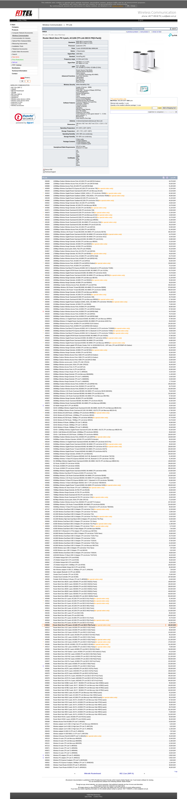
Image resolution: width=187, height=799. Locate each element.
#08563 (47, 405)
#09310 (47, 268)
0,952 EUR (172, 755)
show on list (157, 32)
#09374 (47, 584)
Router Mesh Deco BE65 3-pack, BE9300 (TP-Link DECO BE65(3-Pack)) (75, 593)
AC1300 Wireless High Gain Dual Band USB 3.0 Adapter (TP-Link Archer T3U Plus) (78, 519)
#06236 (47, 613)
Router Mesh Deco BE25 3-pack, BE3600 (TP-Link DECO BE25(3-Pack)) (75, 586)
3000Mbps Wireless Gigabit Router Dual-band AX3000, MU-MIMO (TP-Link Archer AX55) (79, 338)
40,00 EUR (172, 408)
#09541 (47, 451)
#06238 (47, 198)
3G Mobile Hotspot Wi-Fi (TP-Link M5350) (65, 405)
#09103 (47, 217)
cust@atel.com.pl (169, 16)
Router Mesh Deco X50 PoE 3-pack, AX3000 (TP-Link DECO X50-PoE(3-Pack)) (77, 659)
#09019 (47, 625)
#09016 (47, 610)
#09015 (47, 608)
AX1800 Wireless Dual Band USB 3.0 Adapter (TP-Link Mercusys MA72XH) (75, 545)
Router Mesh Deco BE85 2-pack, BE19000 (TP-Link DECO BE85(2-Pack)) (75, 596)
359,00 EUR (171, 673)
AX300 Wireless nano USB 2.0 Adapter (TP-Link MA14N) (70, 550)
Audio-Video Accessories (20, 51)
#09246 (47, 511)
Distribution (16, 68)
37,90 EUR (172, 318)
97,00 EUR (172, 309)
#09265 (47, 277)
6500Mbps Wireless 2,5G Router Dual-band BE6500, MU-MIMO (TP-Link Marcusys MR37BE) (81, 478)
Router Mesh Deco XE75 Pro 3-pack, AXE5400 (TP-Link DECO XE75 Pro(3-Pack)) (78, 680)
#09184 (47, 444)
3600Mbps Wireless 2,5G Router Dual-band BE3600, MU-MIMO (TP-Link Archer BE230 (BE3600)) (82, 391)
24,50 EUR (172, 210)
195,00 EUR (171, 584)
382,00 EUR (171, 232)
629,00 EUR (171, 593)
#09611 (47, 461)
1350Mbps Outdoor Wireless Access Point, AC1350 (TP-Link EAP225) (74, 229)
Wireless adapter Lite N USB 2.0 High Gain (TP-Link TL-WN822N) (73, 729)
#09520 (47, 396)
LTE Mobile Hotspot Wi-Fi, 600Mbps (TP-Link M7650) (69, 565)
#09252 (47, 265)
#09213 (47, 333)
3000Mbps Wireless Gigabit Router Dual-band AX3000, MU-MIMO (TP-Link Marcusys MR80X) (81, 343)
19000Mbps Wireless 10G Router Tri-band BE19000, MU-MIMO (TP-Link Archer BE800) (79, 287)
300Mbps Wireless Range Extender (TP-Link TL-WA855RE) (71, 379)
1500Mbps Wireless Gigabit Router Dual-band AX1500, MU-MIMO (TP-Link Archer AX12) (79, 236)
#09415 (47, 456)
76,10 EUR (172, 483)
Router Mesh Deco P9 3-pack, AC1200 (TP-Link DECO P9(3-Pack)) (74, 625)
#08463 (47, 733)
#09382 (47, 654)
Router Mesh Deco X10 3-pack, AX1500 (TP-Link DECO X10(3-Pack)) (74, 632)
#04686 (47, 413)
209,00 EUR (171, 485)
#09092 (47, 384)
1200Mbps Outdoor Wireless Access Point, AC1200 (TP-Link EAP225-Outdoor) (76, 181)
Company (15, 27)
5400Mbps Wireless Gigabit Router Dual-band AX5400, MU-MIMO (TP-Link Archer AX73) (79, 446)
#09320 (47, 239)
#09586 (47, 483)
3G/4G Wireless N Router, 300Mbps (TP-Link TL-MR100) (70, 422)
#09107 (47, 205)
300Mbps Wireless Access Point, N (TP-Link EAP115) (69, 369)
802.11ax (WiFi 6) (127, 773)
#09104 (47, 191)
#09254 (47, 224)
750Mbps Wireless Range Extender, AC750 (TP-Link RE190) (71, 490)
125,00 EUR (171, 388)
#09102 (47, 215)
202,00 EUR (171, 625)
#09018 (47, 620)
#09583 (47, 635)
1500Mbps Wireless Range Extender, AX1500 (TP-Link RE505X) (72, 246)
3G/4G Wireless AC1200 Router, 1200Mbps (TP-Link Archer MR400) (73, 413)
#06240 (47, 487)
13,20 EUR (172, 750)
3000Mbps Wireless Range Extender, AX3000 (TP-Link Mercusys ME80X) (75, 347)
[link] (25, 118)
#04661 (47, 367)
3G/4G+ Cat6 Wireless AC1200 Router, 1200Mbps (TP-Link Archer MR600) (75, 434)
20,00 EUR (172, 405)
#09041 (47, 234)
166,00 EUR (171, 451)
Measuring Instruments (19, 43)
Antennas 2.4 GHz (16, 102)
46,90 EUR (172, 195)
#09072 (47, 750)
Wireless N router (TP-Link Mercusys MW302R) (67, 738)
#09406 (47, 454)
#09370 (47, 593)
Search (14, 54)
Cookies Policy (98, 796)
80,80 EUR (172, 306)
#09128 (47, 282)
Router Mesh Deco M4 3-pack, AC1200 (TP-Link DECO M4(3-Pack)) (73, 610)
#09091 (47, 258)
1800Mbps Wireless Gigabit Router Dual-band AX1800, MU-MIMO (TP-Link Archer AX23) (79, 273)
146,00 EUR (171, 685)
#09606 (47, 688)
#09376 (47, 680)
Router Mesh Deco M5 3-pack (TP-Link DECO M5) (68, 615)
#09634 (47, 323)
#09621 (47, 270)
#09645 (47, 714)
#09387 (47, 618)
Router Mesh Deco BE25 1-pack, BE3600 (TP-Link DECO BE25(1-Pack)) (75, 581)
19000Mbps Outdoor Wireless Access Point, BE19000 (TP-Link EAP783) (75, 285)
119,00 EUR (171, 632)
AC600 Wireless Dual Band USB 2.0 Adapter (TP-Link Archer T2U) (73, 526)
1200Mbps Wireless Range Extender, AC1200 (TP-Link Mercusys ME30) (75, 205)
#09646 (47, 704)
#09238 (47, 311)
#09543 (47, 415)
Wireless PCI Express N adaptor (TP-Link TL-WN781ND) (70, 760)
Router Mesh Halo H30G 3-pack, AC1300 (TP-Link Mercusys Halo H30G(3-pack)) (77, 695)
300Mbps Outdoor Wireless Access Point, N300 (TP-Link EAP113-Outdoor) (75, 357)
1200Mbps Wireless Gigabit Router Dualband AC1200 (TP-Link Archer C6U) (76, 200)
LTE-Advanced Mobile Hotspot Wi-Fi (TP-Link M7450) (69, 567)
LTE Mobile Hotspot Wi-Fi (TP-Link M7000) (66, 557)
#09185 (47, 222)
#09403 (47, 420)
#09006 (47, 521)
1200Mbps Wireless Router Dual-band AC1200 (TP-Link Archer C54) (73, 212)
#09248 (47, 637)
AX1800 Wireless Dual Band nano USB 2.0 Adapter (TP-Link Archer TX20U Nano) (77, 533)
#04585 (47, 208)
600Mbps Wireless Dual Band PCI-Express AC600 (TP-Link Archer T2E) (74, 473)
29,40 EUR (172, 343)
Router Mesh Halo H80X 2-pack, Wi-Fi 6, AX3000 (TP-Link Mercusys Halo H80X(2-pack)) (79, 707)
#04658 (47, 229)
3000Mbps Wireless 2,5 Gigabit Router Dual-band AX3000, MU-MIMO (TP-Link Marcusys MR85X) (82, 318)
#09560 (47, 439)
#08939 (47, 526)
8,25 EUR (173, 724)
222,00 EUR (171, 661)
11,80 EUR (172, 741)
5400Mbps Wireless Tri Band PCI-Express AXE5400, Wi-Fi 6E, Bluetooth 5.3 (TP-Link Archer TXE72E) (83, 456)
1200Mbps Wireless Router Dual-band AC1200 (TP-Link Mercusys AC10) (75, 215)
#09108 (47, 299)
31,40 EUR (172, 456)
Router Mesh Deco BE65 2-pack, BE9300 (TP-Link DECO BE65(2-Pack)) (75, 591)
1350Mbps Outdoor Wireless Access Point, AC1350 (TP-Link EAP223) (74, 227)
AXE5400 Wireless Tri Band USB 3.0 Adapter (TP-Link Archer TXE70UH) (75, 555)
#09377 (47, 676)
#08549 (47, 569)
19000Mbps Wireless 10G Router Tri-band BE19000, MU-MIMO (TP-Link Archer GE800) (79, 290)
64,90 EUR (172, 637)
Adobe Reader (126, 781)
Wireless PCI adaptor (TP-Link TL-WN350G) (66, 755)
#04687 (47, 565)
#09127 (47, 294)
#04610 (47, 193)
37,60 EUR (172, 540)
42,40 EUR (172, 627)
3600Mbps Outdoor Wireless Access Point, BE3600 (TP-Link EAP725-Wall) (75, 388)
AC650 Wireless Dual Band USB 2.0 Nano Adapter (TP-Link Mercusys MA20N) (76, 528)
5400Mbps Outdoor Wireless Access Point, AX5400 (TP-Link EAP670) (74, 437)
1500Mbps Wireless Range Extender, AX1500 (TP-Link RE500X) (72, 244)
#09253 (47, 316)
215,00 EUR (171, 663)
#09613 (47, 531)
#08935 (47, 492)
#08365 (47, 579)
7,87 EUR (173, 548)
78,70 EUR (172, 314)
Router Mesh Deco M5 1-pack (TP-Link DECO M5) (68, 613)
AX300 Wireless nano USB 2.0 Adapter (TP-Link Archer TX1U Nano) (73, 548)
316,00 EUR (171, 649)
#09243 (47, 321)
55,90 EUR (172, 280)
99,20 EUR (172, 439)
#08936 (47, 381)
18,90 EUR (172, 531)
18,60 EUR (172, 753)
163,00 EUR (171, 690)
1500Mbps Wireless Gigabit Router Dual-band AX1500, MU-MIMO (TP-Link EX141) (78, 239)
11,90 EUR (172, 524)
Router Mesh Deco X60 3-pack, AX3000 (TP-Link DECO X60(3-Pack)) (74, 666)
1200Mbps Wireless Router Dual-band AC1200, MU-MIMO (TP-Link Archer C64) (77, 222)
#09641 (47, 717)
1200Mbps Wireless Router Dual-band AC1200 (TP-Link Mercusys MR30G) (75, 220)
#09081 (47, 485)
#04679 (47, 360)
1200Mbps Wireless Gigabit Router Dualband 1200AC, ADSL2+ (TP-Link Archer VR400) (79, 193)
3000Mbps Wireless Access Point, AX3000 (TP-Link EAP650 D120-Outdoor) (76, 323)
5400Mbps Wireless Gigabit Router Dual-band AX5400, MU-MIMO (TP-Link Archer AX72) (79, 444)
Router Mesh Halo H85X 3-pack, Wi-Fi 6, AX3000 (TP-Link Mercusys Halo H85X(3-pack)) (79, 714)
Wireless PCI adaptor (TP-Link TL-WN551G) (66, 758)
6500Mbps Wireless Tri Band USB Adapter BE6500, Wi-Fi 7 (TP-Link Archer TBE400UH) (79, 483)
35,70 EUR (172, 297)
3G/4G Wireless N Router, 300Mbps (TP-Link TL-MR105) (70, 425)
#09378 (47, 678)
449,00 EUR (171, 591)
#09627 (47, 398)
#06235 (47, 615)
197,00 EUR (171, 577)
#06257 (47, 574)
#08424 (47, 729)
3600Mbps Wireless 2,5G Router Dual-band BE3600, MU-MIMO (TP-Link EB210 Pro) (78, 393)
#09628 (47, 548)
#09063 (47, 246)
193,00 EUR (171, 615)
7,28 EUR (173, 569)
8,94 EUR (173, 760)
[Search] (157, 29)
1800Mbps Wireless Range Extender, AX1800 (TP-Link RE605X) (72, 282)
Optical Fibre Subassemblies (21, 41)
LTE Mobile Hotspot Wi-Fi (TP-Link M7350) (66, 562)
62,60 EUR (172, 193)
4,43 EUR (173, 572)
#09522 (47, 410)
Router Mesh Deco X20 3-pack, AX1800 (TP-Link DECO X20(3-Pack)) (74, 642)
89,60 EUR (172, 432)
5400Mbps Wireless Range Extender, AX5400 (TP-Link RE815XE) (73, 454)
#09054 (47, 666)
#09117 (47, 724)
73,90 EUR (172, 304)
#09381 (47, 668)
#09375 (47, 581)
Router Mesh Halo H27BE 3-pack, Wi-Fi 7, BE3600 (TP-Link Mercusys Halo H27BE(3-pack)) (80, 690)
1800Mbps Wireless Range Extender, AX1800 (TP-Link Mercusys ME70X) (75, 277)
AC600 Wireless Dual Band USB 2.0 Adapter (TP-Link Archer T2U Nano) (75, 521)
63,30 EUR (172, 429)
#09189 (47, 261)
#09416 (47, 473)
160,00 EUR (171, 565)
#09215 (47, 263)
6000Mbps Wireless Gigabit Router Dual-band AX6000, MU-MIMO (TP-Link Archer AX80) (79, 470)
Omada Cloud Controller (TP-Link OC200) (65, 574)
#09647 (47, 478)
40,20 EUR (172, 200)
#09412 (47, 507)
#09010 (47, 328)
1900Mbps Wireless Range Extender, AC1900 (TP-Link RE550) (72, 294)
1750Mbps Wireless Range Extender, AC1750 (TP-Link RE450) (72, 253)
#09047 (47, 499)
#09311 (47, 540)
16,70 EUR (172, 205)
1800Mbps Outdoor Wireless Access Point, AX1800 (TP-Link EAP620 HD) (75, 258)
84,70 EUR (172, 386)
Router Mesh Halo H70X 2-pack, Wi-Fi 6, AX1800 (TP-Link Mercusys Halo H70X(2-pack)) (79, 700)
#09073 (47, 753)
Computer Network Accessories (22, 33)
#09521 (47, 429)
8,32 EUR (173, 726)
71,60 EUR (172, 413)
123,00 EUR (171, 470)
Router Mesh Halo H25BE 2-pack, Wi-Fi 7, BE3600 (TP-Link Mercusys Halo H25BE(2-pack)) (80, 683)
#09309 (47, 236)
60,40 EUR (172, 350)
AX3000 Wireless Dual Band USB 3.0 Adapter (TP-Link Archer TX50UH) (74, 552)
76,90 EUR (172, 251)
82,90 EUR (172, 622)
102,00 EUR (171, 393)
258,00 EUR (171, 671)
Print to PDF (48, 169)
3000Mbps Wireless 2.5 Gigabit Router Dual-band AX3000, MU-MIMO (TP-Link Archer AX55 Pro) (82, 321)
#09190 (47, 256)
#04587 (47, 379)
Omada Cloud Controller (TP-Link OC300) (65, 577)
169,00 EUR (171, 461)
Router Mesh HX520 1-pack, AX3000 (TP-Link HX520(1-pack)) (72, 719)
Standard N (14, 97)
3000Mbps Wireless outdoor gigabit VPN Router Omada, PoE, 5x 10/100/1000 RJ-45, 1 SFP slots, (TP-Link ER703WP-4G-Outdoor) (92, 345)
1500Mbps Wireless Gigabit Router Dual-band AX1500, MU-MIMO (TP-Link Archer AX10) (79, 234)
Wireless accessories (17, 105)
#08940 (47, 364)
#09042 (47, 297)
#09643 (47, 335)
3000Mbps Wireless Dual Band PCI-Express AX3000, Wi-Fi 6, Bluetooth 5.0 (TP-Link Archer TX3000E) (84, 328)
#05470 (47, 758)
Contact (14, 73)
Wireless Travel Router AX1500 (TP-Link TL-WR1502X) (69, 765)
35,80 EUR (172, 704)
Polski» (27, 77)
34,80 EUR (172, 362)
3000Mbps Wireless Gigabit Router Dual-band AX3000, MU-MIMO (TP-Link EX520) (78, 340)
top (176, 771)
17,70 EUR (172, 381)
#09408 (47, 555)
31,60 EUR (172, 275)
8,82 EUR (173, 521)
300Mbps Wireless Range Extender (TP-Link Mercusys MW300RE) (73, 374)
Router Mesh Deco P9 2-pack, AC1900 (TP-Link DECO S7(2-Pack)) (73, 622)
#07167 (47, 509)
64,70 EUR (172, 181)
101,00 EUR (171, 709)
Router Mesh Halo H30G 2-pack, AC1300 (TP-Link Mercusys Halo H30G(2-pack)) (77, 692)
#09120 (47, 741)
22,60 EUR (172, 360)
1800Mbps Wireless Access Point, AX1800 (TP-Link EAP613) (71, 265)
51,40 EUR (172, 458)
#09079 (47, 212)
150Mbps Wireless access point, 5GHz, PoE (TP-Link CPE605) (72, 249)
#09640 (47, 719)
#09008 (47, 514)
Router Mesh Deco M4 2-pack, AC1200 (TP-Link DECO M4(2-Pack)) (73, 608)
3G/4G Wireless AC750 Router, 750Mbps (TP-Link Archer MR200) (73, 417)
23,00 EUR (172, 745)
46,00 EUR (172, 767)
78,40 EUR (172, 391)
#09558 (47, 386)
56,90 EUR (172, 480)
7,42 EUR (173, 528)
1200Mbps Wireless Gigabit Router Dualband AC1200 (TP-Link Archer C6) (75, 198)
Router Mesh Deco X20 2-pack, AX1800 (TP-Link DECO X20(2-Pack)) (74, 639)
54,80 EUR (172, 338)
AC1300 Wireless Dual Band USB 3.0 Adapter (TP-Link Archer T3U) (73, 514)
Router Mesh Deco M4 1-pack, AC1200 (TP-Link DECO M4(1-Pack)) (73, 606)
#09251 (47, 227)
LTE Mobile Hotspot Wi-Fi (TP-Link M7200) (66, 560)
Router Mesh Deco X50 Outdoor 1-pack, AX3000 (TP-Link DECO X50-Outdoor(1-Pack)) (79, 651)
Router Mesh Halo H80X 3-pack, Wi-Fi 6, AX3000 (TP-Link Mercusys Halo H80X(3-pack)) (79, 709)
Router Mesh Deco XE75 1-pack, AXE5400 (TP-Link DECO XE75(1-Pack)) (75, 668)
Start (13, 24)
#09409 (47, 552)
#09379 (47, 673)
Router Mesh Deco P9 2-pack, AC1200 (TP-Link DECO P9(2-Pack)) (73, 620)
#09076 (47, 446)
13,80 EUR (172, 511)
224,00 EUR (171, 504)
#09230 (47, 314)
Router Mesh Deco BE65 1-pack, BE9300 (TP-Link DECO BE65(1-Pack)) (75, 589)
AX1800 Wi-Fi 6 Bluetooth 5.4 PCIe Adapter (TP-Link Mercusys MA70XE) (75, 531)
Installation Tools (17, 46)
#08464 (47, 760)
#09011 (47, 249)
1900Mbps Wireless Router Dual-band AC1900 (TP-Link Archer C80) (73, 297)
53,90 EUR (172, 227)
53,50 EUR (172, 721)
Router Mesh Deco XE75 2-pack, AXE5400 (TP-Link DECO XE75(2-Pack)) (75, 671)
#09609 (47, 712)
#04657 (47, 251)
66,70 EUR (172, 270)
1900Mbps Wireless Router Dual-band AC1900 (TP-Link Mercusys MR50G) (75, 299)
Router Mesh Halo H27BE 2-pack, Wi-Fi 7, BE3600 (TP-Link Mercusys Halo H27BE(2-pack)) (80, 688)
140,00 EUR (171, 620)
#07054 (47, 726)
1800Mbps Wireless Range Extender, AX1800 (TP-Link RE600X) (72, 280)
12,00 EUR (172, 762)
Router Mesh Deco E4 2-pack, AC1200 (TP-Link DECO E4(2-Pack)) (73, 601)
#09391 (47, 470)
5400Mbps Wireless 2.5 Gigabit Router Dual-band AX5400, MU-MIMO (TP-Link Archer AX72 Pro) (82, 442)
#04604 (47, 417)
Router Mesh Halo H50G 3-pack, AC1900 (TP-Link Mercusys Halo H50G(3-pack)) (77, 697)
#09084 (47, 195)
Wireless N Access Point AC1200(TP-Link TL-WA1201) (69, 736)
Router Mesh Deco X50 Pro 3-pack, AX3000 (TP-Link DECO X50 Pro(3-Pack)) (76, 661)
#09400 (47, 468)
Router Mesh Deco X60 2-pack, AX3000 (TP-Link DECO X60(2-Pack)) (74, 663)
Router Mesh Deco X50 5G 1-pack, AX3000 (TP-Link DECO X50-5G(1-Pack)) (76, 649)
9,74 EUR (173, 526)
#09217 (47, 437)
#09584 (47, 232)
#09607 (47, 685)
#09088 (47, 186)
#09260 (47, 700)
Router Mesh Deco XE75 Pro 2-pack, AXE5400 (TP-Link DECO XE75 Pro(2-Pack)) (78, 676)
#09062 (47, 490)
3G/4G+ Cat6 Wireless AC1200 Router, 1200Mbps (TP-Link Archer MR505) (75, 432)
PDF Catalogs (16, 65)
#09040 (47, 572)
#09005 (47, 434)
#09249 (47, 659)
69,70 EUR (172, 707)
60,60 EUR (172, 415)
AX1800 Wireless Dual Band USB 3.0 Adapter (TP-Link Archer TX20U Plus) (75, 536)
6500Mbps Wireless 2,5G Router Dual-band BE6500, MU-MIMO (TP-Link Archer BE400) (79, 475)
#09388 (47, 287)
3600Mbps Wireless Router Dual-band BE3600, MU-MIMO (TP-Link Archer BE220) (78, 401)
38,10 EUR (172, 224)
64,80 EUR (172, 340)
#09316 (47, 357)
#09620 (47, 340)
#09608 (47, 683)
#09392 (47, 449)
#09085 (47, 639)
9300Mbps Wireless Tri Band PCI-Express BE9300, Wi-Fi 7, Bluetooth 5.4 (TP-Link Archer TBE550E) (83, 507)
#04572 (47, 495)
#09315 (47, 656)
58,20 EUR (172, 282)
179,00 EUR (171, 642)
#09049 (47, 603)
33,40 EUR (172, 236)
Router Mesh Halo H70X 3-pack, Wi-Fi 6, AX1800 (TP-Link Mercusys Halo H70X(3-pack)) (79, 702)
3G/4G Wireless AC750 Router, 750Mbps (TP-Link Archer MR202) (73, 420)
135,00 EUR (171, 668)
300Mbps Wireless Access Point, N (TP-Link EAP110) (69, 367)
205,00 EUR (171, 384)
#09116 (47, 374)
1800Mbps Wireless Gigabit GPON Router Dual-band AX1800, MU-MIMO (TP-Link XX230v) (80, 270)
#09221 (47, 350)
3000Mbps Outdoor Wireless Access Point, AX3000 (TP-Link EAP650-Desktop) (76, 309)
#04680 (47, 355)
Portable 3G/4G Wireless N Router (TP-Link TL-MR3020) (70, 579)
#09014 (47, 606)
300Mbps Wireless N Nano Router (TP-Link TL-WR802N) (70, 372)
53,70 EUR (172, 420)
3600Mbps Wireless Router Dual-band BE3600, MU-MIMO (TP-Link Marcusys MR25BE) (79, 403)
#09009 (47, 188)
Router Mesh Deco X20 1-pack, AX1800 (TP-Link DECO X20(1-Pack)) (74, 637)
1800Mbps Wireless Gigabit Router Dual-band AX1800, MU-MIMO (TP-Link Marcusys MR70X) (81, 275)
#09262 (47, 707)
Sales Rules (88, 796)
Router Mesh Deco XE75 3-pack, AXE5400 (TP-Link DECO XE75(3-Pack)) (75, 673)
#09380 (47, 671)
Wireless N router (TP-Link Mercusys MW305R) (67, 741)
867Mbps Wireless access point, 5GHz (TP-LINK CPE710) (70, 499)
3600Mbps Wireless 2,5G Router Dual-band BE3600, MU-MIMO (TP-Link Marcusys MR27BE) (81, 396)
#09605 (47, 690)
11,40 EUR (172, 374)
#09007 (47, 524)
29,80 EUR (172, 357)
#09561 (47, 309)
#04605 (47, 427)
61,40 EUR (172, 229)
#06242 (47, 567)
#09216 (47, 306)
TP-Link (13, 92)
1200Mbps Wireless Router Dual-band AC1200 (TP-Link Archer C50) (73, 210)
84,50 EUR (172, 478)
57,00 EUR (172, 396)
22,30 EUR (172, 212)
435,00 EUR (171, 676)
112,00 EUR (171, 688)
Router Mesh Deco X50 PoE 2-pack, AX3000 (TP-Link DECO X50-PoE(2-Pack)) (77, 656)
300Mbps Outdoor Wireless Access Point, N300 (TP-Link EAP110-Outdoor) (75, 355)
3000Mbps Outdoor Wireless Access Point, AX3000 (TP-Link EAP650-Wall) (75, 311)
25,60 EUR (172, 367)
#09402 (47, 432)
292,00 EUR (171, 466)
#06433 (47, 731)
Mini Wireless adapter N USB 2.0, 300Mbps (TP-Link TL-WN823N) (73, 569)
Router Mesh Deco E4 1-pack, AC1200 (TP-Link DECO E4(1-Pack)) (73, 598)
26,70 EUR (172, 333)
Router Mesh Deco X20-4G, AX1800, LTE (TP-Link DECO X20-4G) (73, 644)
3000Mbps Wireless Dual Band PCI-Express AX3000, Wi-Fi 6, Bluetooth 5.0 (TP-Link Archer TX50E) (83, 331)
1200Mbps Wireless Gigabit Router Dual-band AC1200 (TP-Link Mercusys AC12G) (78, 191)
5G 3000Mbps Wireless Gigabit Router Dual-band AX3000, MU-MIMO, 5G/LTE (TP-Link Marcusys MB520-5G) (86, 461)
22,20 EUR (172, 188)
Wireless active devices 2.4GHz (20, 99)
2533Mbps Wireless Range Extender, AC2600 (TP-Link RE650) (72, 304)
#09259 (47, 695)
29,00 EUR (172, 203)
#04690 (47, 304)
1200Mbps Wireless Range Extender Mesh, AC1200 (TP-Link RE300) (74, 203)
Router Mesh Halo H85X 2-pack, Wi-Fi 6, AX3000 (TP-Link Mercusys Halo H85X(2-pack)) (79, 712)
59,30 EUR (172, 183)
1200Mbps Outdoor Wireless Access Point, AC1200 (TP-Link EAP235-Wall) (75, 183)
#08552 (47, 762)
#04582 (47, 253)
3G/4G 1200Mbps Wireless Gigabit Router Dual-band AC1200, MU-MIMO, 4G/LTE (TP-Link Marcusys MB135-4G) (87, 408)
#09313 (47, 630)
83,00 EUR (172, 261)
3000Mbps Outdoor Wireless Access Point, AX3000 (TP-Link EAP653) (74, 314)
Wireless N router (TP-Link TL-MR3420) (65, 745)
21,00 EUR (172, 220)
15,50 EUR (172, 372)
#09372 (47, 589)
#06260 (47, 181)
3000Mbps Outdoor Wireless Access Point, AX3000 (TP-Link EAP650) (74, 306)
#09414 (47, 458)
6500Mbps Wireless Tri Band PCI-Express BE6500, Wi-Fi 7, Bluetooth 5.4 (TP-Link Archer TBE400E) (83, 480)
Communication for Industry (21, 38)
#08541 (47, 376)
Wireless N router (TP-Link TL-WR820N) (65, 748)
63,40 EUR (172, 427)
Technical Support (50, 172)
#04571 (47, 210)
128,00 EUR (171, 437)
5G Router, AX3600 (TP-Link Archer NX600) (66, 468)
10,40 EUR (172, 738)
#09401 (47, 463)
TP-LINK (51, 35)
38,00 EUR (172, 328)
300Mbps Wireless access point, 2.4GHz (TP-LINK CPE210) (71, 362)
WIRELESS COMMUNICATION (20, 85)
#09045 (47, 302)
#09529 (47, 528)
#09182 (47, 273)
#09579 (47, 403)
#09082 (47, 516)
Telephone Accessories (20, 49)
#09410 (47, 538)
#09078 (47, 497)
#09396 (47, 765)
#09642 (47, 393)
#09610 (47, 318)
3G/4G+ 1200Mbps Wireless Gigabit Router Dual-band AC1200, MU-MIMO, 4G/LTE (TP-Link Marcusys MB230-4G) (87, 429)
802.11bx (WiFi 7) (16, 87)
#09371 (47, 591)
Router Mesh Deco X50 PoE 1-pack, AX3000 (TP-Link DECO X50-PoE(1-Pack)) (77, 654)
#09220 (47, 280)
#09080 (47, 200)
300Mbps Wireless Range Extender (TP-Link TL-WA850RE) (71, 376)
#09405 (47, 425)
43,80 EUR (172, 239)
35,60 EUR (172, 355)
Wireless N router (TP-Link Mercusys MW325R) (67, 743)
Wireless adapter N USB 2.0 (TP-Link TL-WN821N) (68, 731)
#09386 (47, 622)
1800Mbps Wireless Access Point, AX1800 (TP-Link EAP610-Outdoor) (74, 263)
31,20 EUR (172, 198)
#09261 (47, 702)
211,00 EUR (171, 656)
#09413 (47, 480)
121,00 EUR (171, 639)
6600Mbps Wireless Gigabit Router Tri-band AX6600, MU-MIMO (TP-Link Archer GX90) (79, 485)
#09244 (47, 442)
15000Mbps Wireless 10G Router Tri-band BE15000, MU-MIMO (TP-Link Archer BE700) (79, 232)
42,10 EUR (172, 249)
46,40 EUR (172, 364)
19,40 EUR (172, 579)
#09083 (47, 331)
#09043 (47, 519)
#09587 (47, 543)
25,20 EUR (172, 241)
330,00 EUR (171, 659)
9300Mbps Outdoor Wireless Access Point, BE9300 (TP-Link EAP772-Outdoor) (76, 502)
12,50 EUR (172, 743)
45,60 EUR (172, 560)
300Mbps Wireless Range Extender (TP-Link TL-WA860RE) (71, 381)
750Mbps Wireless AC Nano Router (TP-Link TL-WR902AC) (71, 487)
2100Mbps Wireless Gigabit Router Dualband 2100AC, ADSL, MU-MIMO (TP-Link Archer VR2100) (82, 302)
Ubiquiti (13, 89)
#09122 (47, 422)
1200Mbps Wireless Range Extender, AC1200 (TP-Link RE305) (72, 208)
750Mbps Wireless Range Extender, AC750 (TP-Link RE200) (71, 492)
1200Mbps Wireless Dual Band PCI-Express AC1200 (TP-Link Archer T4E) (75, 188)
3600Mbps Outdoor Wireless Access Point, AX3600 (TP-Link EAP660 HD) (75, 384)
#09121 (47, 743)
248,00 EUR (171, 463)
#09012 (47, 601)
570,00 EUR (171, 287)
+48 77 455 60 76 (154, 16)
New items (15, 57)
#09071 (47, 748)
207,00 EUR (171, 502)
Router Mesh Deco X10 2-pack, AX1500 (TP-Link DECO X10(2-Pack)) (74, 630)
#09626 (47, 466)
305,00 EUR (171, 468)
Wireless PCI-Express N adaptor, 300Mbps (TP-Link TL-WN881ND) (73, 762)
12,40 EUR (172, 748)
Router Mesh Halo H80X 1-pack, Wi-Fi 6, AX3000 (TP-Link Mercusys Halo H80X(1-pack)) (79, 704)
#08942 (47, 562)
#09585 (47, 401)
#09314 (47, 632)
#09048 (47, 598)
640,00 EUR (171, 680)
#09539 (47, 290)
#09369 (47, 596)
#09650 (47, 545)
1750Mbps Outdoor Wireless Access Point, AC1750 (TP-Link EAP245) (74, 251)
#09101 (47, 557)
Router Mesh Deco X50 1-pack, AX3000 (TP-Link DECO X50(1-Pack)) (74, 647)
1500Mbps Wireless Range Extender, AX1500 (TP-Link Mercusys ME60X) (75, 241)
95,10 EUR (172, 697)
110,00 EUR (171, 610)
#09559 (47, 388)
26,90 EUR (172, 369)
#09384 (47, 649)
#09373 (47, 586)
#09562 (47, 345)
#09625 (47, 767)
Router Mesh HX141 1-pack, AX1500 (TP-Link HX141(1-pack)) (72, 717)
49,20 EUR (172, 244)
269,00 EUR (171, 586)
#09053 (47, 642)
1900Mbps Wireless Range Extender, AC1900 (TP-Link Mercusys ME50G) (75, 292)
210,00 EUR (171, 345)
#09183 (47, 338)
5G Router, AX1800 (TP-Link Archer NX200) (66, 463)
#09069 (47, 736)
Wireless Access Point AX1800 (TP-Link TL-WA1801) (69, 721)
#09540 (47, 475)
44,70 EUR (172, 234)
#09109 (47, 275)
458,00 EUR (171, 290)
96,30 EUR (172, 567)
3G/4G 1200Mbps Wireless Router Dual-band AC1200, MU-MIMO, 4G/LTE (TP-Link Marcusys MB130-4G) (85, 410)
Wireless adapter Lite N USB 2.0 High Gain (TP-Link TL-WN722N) (73, 726)
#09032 (47, 203)
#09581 (47, 550)
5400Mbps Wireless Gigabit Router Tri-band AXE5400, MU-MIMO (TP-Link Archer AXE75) (80, 449)
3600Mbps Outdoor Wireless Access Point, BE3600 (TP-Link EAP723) (74, 386)
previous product (132, 32)
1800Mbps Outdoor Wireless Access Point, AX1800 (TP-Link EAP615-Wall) (75, 256)
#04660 (47, 369)
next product (144, 32)
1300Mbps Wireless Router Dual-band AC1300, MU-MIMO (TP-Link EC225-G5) (77, 224)
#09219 (47, 244)
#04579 (47, 372)
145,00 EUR (171, 323)
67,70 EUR (172, 417)
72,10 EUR (172, 499)
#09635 (47, 326)
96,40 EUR (172, 719)
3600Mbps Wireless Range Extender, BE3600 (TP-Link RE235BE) (73, 398)
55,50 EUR (172, 717)
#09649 (47, 408)
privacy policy (117, 6)
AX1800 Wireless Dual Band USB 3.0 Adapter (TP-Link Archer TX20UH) (74, 540)
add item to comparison (157, 112)
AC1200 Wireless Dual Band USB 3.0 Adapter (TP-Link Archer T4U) (73, 509)
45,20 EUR (172, 736)
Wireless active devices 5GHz (19, 100)
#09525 (47, 241)
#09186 (47, 644)
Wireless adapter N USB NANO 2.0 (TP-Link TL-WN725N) (70, 733)
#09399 (47, 721)
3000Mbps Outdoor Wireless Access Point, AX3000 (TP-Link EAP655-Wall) (75, 316)
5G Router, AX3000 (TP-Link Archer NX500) (66, 466)
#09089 (47, 183)
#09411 (47, 533)
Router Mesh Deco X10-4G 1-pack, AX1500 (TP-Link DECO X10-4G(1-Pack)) (76, 635)
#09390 (47, 391)
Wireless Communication (20, 35)
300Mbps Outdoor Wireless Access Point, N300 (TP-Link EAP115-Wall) (74, 360)
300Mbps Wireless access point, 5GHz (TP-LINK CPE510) (70, 364)
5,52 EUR (173, 550)
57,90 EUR (172, 335)
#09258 (47, 692)
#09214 (47, 647)
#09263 (47, 709)
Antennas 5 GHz (15, 104)
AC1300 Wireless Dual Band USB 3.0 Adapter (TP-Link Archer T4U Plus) (75, 516)
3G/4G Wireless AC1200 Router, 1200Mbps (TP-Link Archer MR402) (73, 415)
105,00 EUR (171, 449)
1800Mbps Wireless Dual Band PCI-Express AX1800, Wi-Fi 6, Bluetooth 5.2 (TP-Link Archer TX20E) (83, 268)
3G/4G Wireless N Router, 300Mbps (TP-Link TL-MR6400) (70, 427)
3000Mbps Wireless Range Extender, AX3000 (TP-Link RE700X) (72, 350)
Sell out (14, 62)
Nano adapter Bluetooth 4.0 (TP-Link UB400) (66, 572)
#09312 (47, 627)
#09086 (47, 663)
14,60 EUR (172, 215)
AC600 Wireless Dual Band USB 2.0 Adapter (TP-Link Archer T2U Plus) (74, 524)
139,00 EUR (171, 263)
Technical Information (19, 71)
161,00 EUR (171, 644)
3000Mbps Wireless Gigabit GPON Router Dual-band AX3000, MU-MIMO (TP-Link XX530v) (80, 335)
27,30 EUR (172, 299)
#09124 (47, 577)
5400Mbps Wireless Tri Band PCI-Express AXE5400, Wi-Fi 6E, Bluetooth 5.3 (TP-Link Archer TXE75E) (83, 458)
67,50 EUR (172, 700)
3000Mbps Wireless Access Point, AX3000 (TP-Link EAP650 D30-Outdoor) (75, 326)
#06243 (47, 560)
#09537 (47, 661)
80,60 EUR (172, 398)
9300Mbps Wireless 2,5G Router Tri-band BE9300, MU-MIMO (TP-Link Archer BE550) (79, 504)
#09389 (47, 504)
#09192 (47, 220)
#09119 (47, 738)
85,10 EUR (172, 635)
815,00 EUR (171, 596)
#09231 (47, 352)
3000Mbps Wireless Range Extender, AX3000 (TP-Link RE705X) (72, 352)
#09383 (47, 651)
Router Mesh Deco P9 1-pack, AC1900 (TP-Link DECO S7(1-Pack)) (73, 618)
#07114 (47, 745)
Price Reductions (17, 59)
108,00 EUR (171, 258)
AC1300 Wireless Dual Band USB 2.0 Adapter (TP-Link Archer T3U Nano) (75, 511)
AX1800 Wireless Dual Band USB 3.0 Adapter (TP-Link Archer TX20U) (74, 538)
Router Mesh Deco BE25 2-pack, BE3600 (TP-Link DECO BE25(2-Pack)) (75, 584)
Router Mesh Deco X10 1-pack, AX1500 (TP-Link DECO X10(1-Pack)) (74, 627)
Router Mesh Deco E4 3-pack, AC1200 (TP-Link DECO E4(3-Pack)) (73, 603)
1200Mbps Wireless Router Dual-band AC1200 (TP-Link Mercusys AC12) (75, 217)
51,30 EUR (172, 186)
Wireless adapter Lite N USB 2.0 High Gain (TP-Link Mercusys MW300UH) (75, 724)
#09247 (47, 536)
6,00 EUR (173, 733)
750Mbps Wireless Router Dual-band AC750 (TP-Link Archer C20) (73, 495)
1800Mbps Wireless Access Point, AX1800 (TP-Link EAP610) (71, 261)
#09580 (47, 347)
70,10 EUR (172, 265)
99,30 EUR (172, 683)
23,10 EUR (172, 191)
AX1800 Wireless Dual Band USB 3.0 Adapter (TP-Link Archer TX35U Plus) (75, 543)
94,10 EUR (172, 442)
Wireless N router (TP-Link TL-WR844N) (65, 750)
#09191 (47, 697)
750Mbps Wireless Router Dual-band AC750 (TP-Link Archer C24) (73, 497)
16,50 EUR (172, 473)
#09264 (47, 292)
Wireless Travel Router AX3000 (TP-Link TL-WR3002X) (69, 767)
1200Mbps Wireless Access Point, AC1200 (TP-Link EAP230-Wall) (73, 186)
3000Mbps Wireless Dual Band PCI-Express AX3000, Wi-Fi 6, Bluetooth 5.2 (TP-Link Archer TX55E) (83, 333)
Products (15, 30)
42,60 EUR (172, 425)
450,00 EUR (171, 285)
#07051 (47, 755)
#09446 (47, 285)
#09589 (47, 502)
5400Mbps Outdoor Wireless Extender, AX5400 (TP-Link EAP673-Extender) (75, 439)
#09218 (47, 343)
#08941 (47, 362)
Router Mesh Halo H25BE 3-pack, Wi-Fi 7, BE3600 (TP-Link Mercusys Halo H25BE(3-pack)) (80, 685)
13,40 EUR (172, 514)
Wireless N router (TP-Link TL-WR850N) (65, 753)
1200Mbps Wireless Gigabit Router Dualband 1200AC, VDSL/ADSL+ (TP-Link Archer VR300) (81, 195)
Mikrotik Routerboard (92, 773)
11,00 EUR (172, 729)
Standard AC (14, 96)
